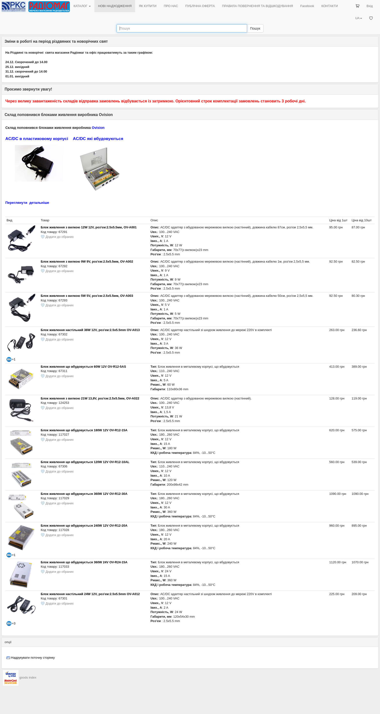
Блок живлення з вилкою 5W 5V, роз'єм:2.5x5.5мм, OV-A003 (87, 296)
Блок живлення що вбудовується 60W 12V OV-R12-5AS (83, 366)
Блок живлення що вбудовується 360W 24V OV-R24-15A (84, 562)
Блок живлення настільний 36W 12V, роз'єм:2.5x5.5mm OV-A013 (90, 330)
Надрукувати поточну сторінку (33, 657)
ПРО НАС (171, 6)
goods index (27, 677)
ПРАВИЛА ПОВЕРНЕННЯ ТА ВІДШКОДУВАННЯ (257, 6)
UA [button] (358, 18)
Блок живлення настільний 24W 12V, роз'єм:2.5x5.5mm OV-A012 (90, 594)
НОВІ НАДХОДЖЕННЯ (115, 6)
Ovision (98, 128)
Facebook (307, 6)
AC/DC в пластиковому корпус (36, 138)
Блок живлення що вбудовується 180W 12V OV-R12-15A (84, 430)
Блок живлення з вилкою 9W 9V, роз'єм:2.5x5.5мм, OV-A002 (87, 261)
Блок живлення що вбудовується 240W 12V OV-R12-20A (84, 525)
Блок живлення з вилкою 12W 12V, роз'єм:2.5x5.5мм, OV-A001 (89, 227)
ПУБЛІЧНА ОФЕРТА (200, 6)
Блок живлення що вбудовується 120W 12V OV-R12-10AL (85, 462)
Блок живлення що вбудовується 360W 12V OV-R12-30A (84, 494)
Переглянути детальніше (27, 203)
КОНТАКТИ (329, 6)
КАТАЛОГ (82, 6)
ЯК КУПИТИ (148, 6)
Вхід (370, 6)
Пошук (255, 28)
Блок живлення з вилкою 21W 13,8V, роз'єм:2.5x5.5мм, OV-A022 (90, 398)
